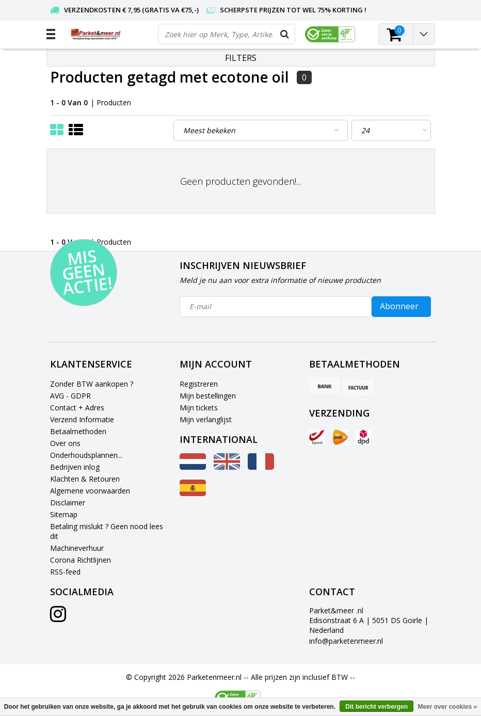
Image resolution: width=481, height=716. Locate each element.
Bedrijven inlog (75, 467)
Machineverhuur (77, 548)
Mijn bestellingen (208, 396)
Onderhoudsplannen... (86, 455)
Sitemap (63, 514)
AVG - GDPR (70, 396)
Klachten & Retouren (85, 479)
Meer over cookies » (447, 706)
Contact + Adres (77, 407)
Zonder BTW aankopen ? (91, 384)
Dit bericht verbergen (376, 706)
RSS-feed (65, 572)
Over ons (65, 443)
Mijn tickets (199, 407)
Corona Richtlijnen (80, 560)
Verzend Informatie (82, 419)
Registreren (199, 384)
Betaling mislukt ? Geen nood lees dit (106, 531)
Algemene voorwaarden (90, 491)
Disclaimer (67, 502)
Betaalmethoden (78, 431)
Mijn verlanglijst (206, 419)
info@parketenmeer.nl (346, 641)
